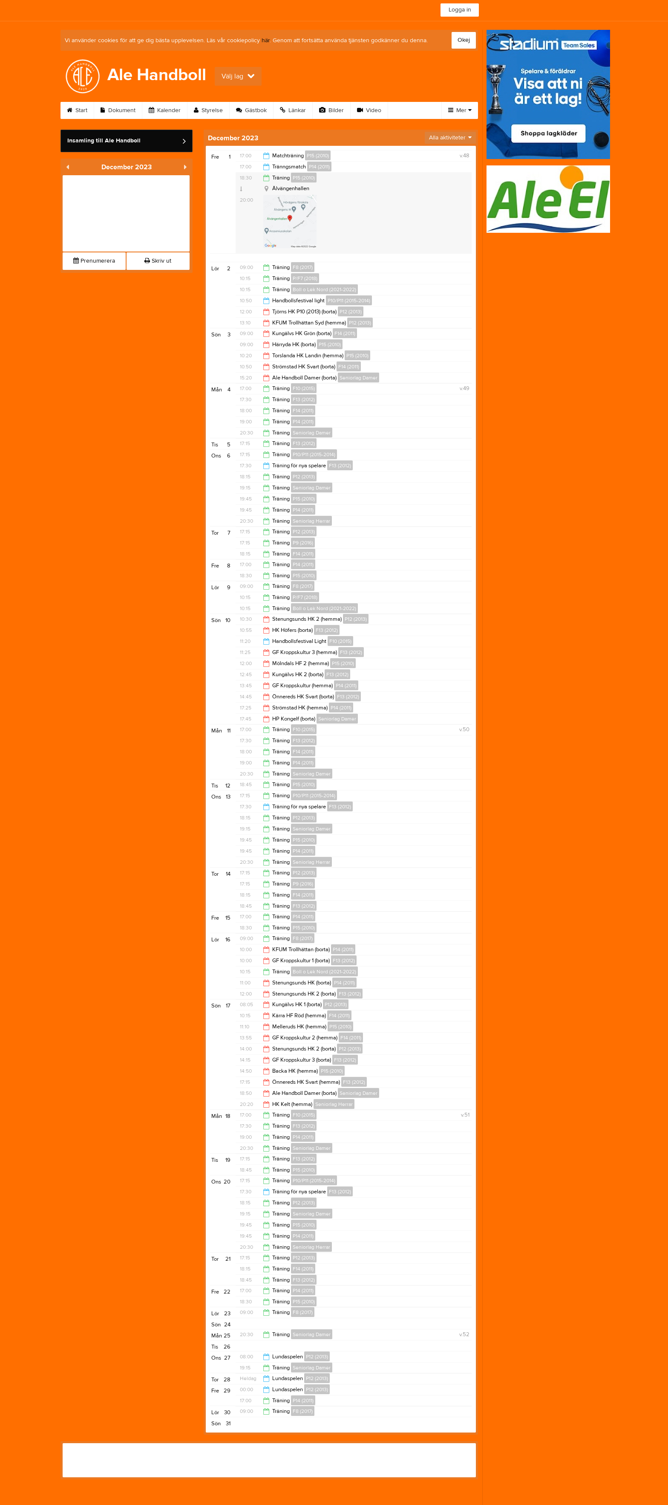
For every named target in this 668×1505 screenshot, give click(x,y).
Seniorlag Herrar (311, 521)
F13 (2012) (304, 399)
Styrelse (208, 110)
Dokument (118, 110)
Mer (460, 110)
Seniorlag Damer (358, 377)
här (266, 40)
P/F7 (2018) (305, 278)
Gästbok (251, 110)
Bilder (331, 110)
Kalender (165, 110)
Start (77, 110)
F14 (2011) (344, 333)
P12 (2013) (351, 311)
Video (369, 110)
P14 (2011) (319, 166)
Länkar (293, 110)
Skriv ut (157, 261)
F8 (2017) (303, 267)
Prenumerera (94, 261)
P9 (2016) (303, 542)
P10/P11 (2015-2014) (349, 300)
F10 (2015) (304, 388)
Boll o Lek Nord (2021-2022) (324, 289)
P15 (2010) (318, 155)
